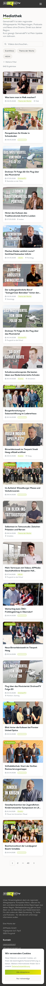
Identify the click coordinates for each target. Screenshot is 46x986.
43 (28, 863)
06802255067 (9, 945)
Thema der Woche (26, 51)
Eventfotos (9, 51)
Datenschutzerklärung (21, 966)
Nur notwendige (23, 978)
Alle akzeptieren (23, 972)
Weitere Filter (10, 62)
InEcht (7, 56)
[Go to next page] (33, 863)
